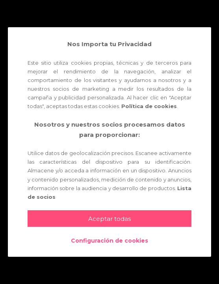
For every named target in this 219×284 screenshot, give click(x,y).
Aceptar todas (109, 218)
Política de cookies (149, 106)
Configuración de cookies (109, 240)
